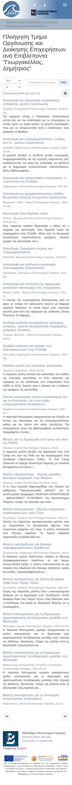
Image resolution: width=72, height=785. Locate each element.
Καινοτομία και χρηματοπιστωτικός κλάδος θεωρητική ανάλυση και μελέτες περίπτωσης (35, 195)
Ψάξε (63, 82)
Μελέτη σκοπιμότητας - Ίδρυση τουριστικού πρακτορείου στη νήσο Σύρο (34, 511)
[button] (34, 5)
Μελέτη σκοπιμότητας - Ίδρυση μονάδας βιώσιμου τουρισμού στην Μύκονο (32, 476)
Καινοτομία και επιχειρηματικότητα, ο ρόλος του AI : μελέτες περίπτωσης (34, 141)
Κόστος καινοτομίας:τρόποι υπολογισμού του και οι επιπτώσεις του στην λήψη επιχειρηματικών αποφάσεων (35, 400)
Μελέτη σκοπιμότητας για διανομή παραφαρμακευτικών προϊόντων (27, 546)
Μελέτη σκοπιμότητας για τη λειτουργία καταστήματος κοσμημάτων (31, 697)
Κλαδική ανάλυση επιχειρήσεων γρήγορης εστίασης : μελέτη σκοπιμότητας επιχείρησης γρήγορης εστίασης (35, 326)
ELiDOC (21, 748)
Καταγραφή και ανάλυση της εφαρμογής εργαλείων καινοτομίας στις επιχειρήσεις (31, 285)
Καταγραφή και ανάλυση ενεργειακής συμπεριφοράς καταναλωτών (29, 266)
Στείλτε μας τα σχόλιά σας (37, 740)
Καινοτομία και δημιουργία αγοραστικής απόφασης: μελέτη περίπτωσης (31, 102)
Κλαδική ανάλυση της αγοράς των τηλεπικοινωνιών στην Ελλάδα (27, 347)
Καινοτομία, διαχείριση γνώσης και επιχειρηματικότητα (27, 250)
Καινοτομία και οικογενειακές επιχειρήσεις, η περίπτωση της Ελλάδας (34, 179)
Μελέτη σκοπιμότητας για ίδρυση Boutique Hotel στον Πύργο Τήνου (33, 581)
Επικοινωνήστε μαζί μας (36, 736)
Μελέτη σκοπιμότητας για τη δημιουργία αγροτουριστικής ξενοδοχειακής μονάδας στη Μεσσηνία (35, 617)
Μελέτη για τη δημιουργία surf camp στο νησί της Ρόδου (35, 441)
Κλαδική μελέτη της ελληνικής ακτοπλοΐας (33, 365)
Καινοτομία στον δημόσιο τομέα (25, 213)
